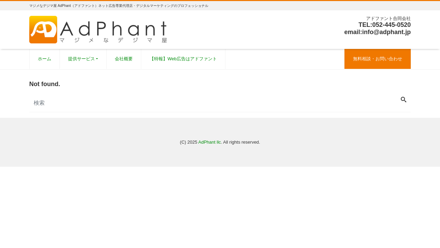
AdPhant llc (209, 142)
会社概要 (124, 58)
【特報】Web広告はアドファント (183, 58)
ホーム (44, 58)
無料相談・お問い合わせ (377, 58)
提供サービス (81, 58)
